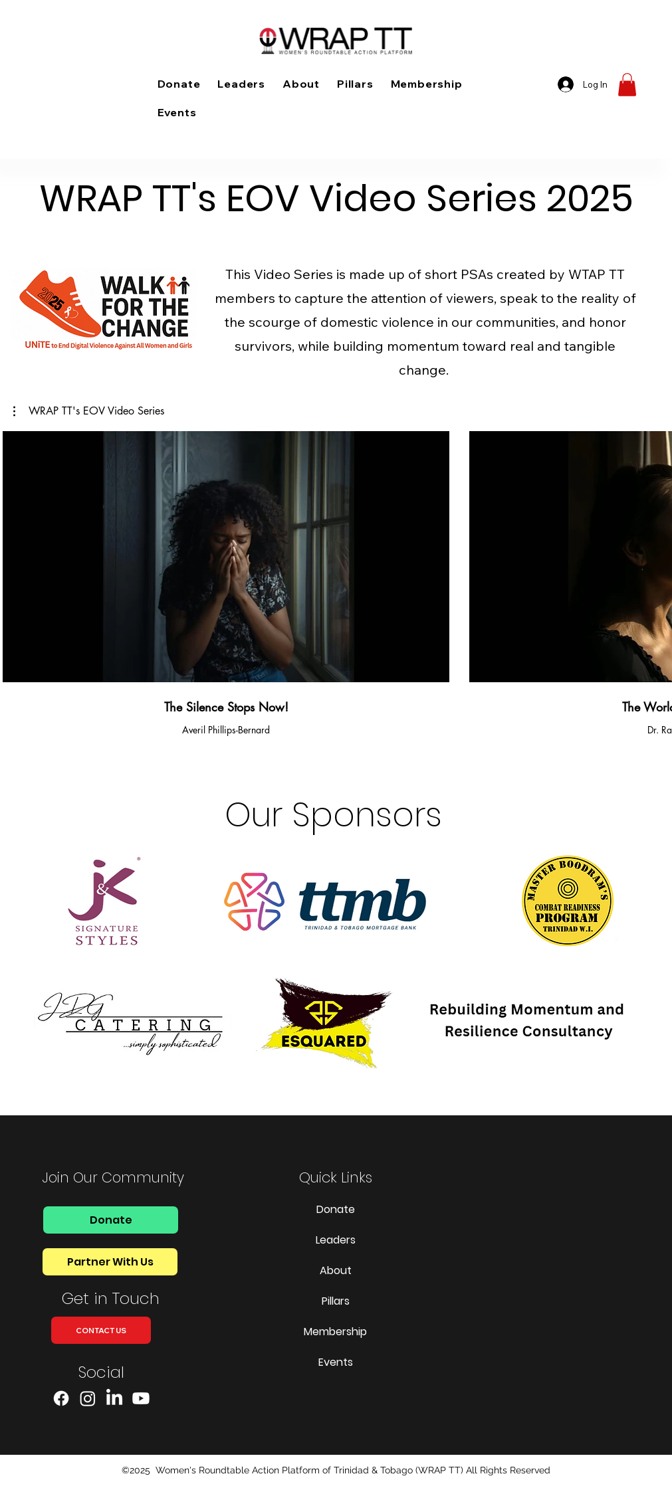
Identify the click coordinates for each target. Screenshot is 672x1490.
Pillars (336, 1301)
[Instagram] (88, 1398)
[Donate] (110, 1220)
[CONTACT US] (101, 1330)
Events (335, 1362)
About (336, 1270)
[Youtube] (141, 1398)
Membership (335, 1331)
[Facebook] (61, 1398)
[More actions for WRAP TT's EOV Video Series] (88, 411)
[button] (627, 84)
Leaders (336, 1240)
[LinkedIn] (114, 1398)
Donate (335, 1209)
